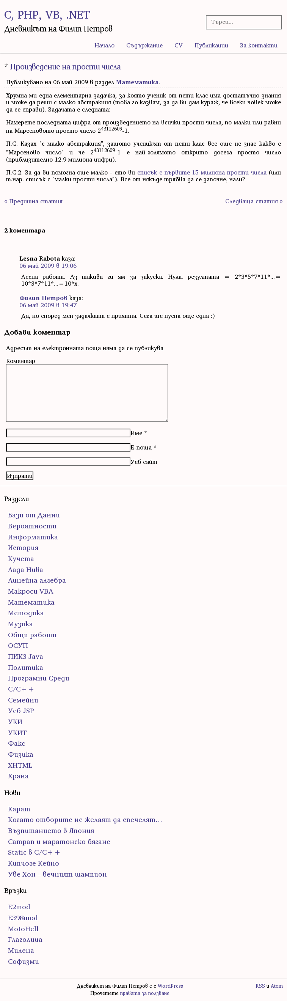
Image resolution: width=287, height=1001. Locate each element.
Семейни (23, 700)
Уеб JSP (21, 710)
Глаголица (25, 939)
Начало (104, 45)
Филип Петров (43, 298)
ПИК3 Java (25, 656)
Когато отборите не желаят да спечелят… (85, 819)
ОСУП (18, 645)
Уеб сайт (143, 461)
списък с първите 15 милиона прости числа (202, 172)
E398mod (23, 917)
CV (178, 45)
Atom (277, 986)
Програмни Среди (38, 678)
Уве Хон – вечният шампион (57, 874)
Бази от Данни (34, 515)
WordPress (170, 986)
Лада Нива (25, 569)
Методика (26, 612)
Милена (21, 950)
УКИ (15, 721)
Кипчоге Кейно (33, 863)
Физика (20, 754)
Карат (19, 809)
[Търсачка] (240, 21)
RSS (260, 986)
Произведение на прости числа (65, 66)
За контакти (259, 45)
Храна (18, 776)
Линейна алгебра (37, 580)
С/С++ (21, 689)
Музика (20, 623)
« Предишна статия (33, 201)
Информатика (33, 537)
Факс (16, 743)
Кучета (21, 558)
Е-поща (141, 447)
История (23, 547)
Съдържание (144, 45)
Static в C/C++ (34, 852)
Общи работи (32, 634)
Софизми (23, 961)
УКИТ (17, 732)
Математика (137, 82)
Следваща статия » (254, 201)
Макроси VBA (30, 591)
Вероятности (32, 526)
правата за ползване (144, 993)
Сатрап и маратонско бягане (59, 841)
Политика (25, 667)
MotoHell (23, 928)
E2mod (19, 906)
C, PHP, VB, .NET (47, 15)
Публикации (211, 45)
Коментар (20, 361)
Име (136, 433)
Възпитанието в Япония (51, 830)
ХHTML (20, 765)
